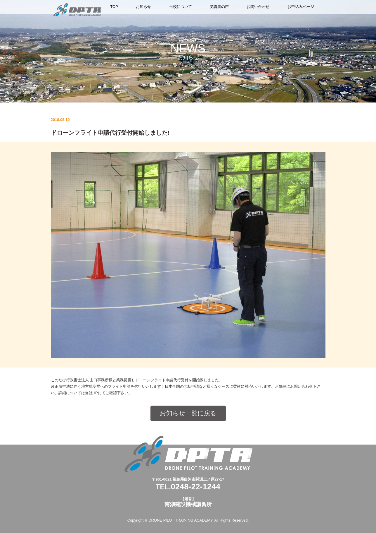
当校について (180, 6)
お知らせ (143, 6)
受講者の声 (219, 6)
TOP (114, 6)
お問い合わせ (258, 6)
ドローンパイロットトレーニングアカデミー (77, 9)
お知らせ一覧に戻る (188, 413)
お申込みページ (300, 6)
